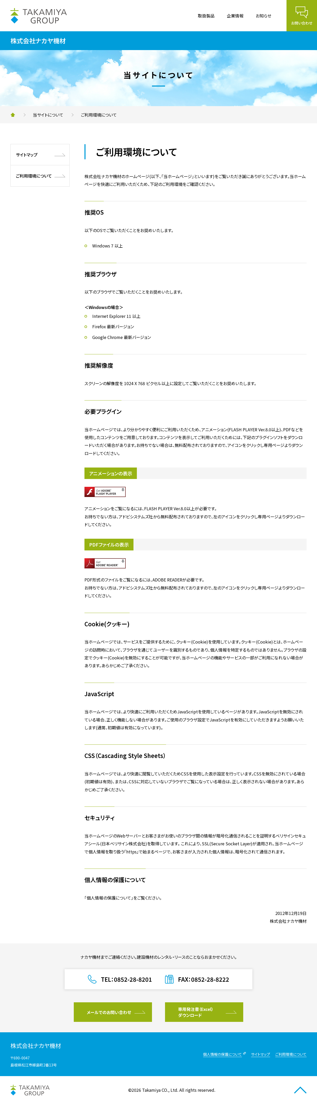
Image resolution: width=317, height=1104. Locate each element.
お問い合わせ (301, 23)
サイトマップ (27, 154)
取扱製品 (206, 16)
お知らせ (263, 16)
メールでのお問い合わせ (109, 1012)
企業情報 (235, 16)
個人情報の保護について (222, 1054)
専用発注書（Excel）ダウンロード (196, 1012)
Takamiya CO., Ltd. (160, 1090)
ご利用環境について (34, 176)
